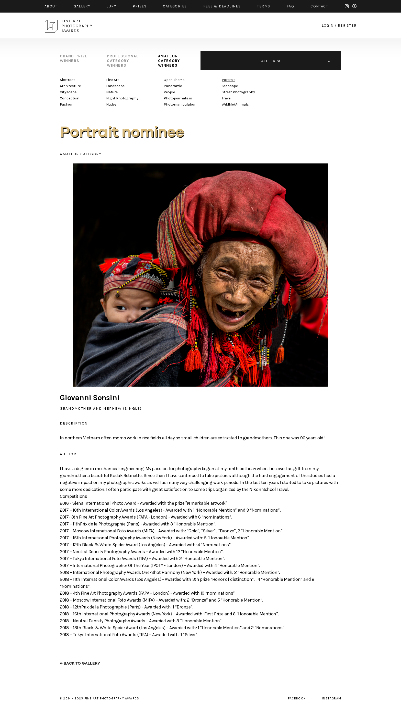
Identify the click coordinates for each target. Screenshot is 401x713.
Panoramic (173, 86)
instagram (347, 6)
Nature (112, 92)
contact (319, 6)
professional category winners (123, 61)
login (328, 25)
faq (290, 6)
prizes (140, 6)
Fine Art (112, 80)
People (169, 92)
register (347, 25)
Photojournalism (178, 98)
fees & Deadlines (222, 6)
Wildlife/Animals (235, 104)
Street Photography (238, 92)
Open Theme (174, 80)
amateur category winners (169, 61)
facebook (354, 6)
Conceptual (69, 98)
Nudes (111, 104)
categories (175, 6)
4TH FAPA (271, 60)
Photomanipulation (180, 104)
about (50, 6)
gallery (82, 6)
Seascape (230, 86)
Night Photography (122, 98)
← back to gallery (80, 663)
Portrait (228, 80)
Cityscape (68, 92)
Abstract (67, 80)
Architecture (70, 86)
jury (111, 6)
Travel (226, 98)
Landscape (115, 86)
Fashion (66, 104)
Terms (263, 6)
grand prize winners (74, 58)
